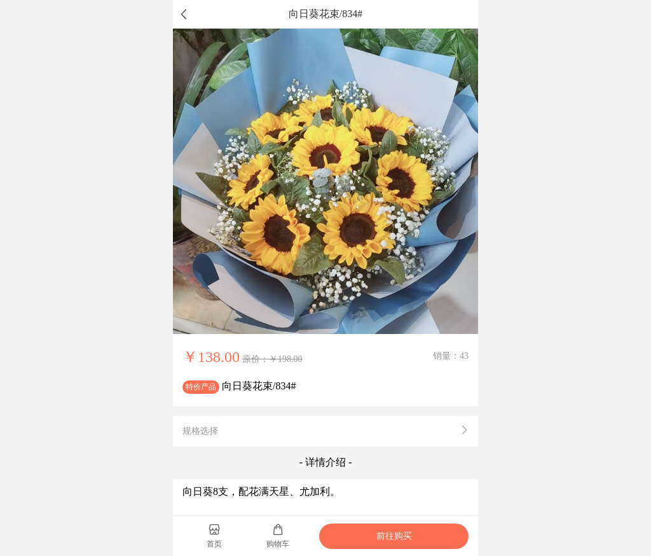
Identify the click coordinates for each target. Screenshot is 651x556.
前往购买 (394, 536)
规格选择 (325, 431)
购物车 (278, 535)
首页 (214, 535)
